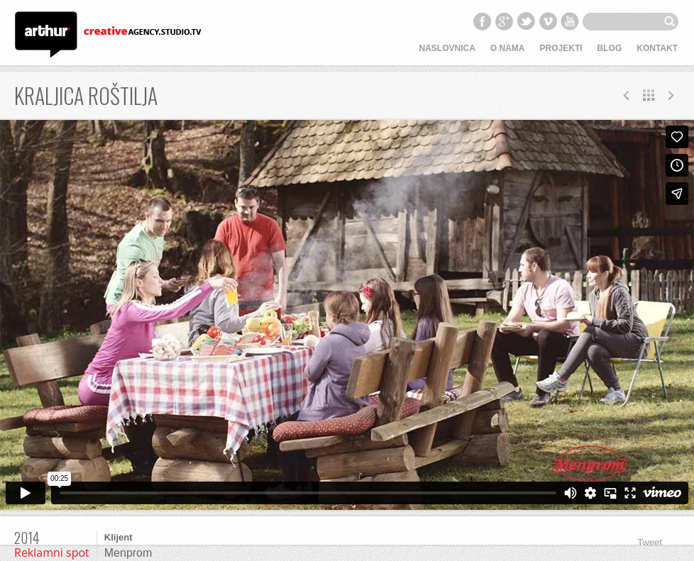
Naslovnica (447, 48)
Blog (609, 48)
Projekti (561, 48)
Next (626, 95)
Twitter (526, 21)
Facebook (482, 21)
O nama (507, 48)
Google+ (504, 21)
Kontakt (657, 48)
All (648, 95)
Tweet (649, 542)
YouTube (570, 21)
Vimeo (548, 21)
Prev (670, 95)
